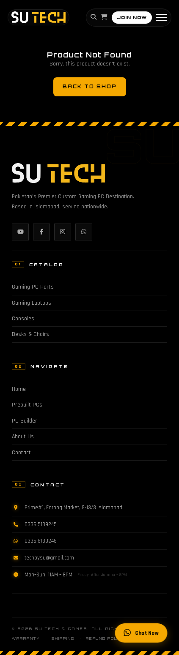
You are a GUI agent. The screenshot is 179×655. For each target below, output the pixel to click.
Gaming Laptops (31, 303)
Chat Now (141, 633)
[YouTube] (20, 232)
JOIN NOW (132, 17)
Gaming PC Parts (33, 287)
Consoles (23, 318)
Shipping (63, 638)
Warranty (26, 638)
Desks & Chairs (30, 334)
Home (19, 389)
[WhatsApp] (83, 232)
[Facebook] (41, 232)
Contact (21, 452)
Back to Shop (90, 87)
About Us (23, 436)
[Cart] (104, 17)
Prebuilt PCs (27, 405)
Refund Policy (106, 638)
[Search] (93, 17)
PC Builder (24, 421)
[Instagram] (62, 232)
